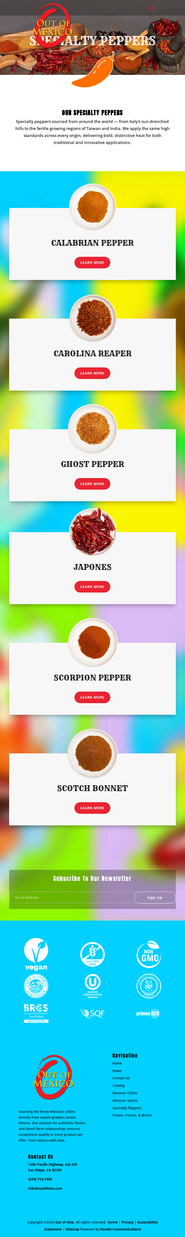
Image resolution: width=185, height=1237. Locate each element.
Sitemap (72, 1229)
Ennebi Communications (120, 1229)
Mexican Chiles (124, 1093)
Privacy (127, 1222)
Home (117, 1063)
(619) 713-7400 (40, 1179)
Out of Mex (64, 1222)
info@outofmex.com (45, 1188)
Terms (112, 1222)
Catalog (118, 1085)
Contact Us (121, 1078)
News (116, 1070)
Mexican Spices (125, 1100)
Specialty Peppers (126, 1108)
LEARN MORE (92, 262)
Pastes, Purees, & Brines (132, 1115)
